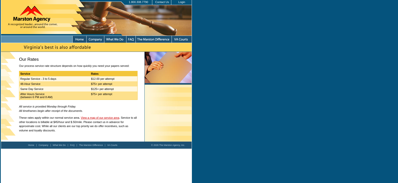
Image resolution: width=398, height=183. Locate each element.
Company (43, 145)
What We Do (59, 145)
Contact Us (162, 2)
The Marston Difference (91, 145)
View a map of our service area (100, 117)
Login (181, 2)
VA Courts (112, 145)
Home (31, 145)
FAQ (72, 145)
